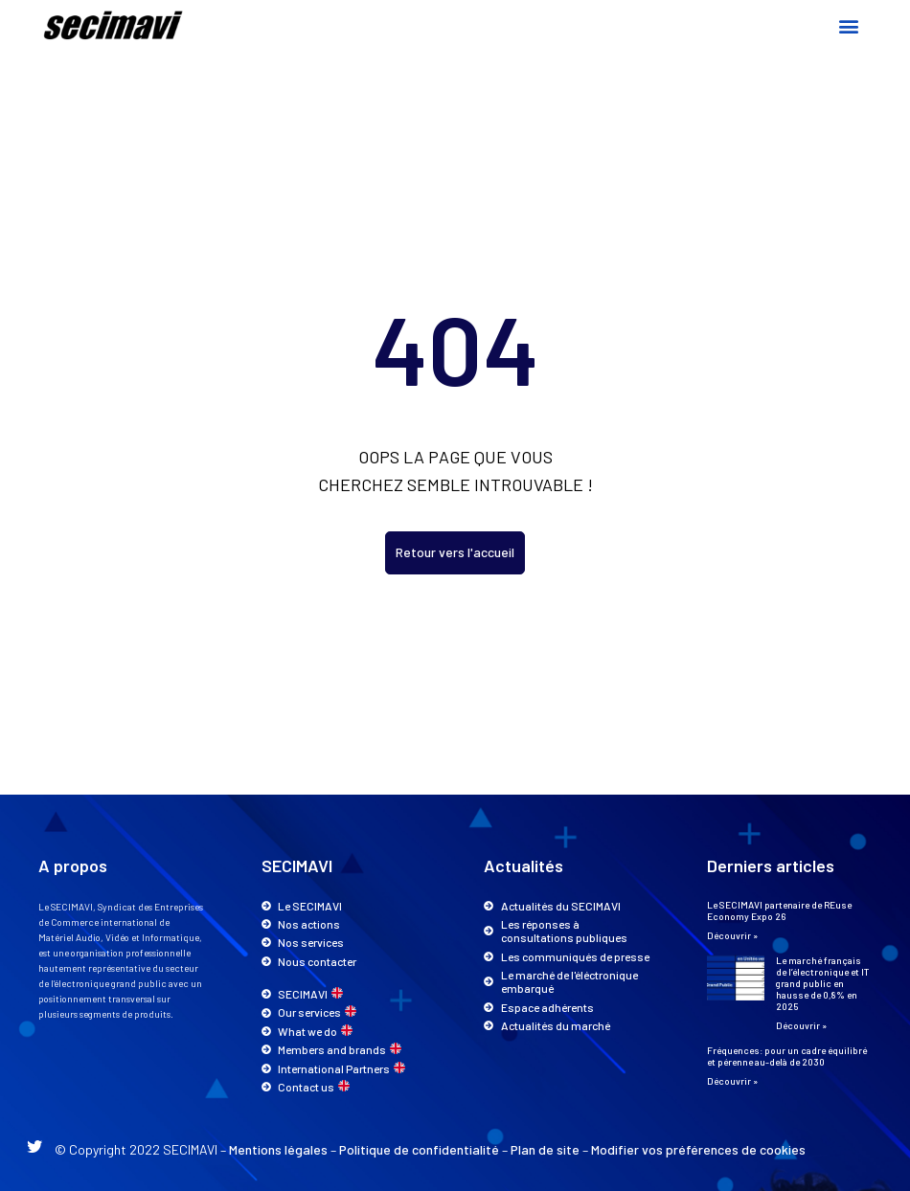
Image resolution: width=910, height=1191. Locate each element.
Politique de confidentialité (419, 1149)
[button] (848, 25)
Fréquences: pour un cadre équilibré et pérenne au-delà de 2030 (787, 1056)
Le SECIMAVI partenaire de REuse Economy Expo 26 (779, 910)
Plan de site (545, 1149)
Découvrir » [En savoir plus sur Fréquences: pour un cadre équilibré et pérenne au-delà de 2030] (732, 1081)
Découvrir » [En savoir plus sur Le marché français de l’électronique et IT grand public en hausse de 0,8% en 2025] (801, 1025)
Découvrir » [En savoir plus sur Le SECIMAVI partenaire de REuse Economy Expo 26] (732, 935)
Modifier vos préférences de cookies (698, 1149)
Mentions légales (278, 1149)
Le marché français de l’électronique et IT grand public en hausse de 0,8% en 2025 (822, 983)
